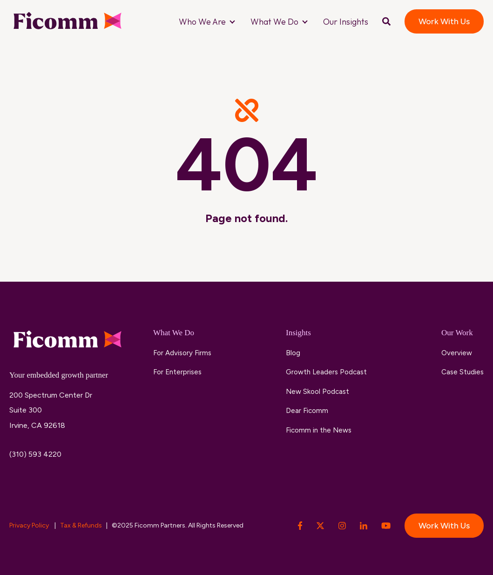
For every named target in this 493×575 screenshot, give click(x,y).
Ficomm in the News (318, 430)
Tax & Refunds (81, 525)
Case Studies (462, 372)
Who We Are (202, 21)
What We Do (274, 21)
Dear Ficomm (307, 410)
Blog (293, 353)
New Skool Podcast (317, 391)
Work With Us (444, 21)
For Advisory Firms (182, 353)
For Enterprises (177, 372)
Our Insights (345, 21)
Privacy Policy (29, 525)
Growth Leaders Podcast (326, 372)
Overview (456, 353)
